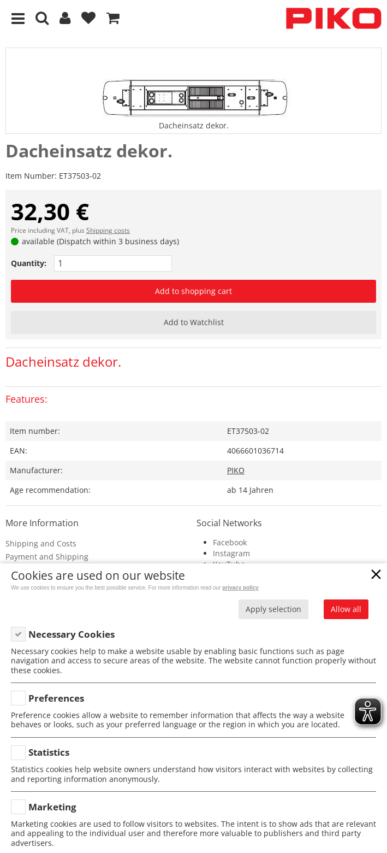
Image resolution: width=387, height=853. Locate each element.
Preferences (56, 698)
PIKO (236, 470)
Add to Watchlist (194, 322)
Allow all (346, 609)
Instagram (231, 553)
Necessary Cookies (71, 634)
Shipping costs (108, 230)
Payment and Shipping (46, 556)
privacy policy (240, 588)
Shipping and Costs (40, 543)
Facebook (230, 542)
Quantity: (28, 263)
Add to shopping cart (193, 291)
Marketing (52, 807)
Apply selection (273, 609)
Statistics (48, 752)
